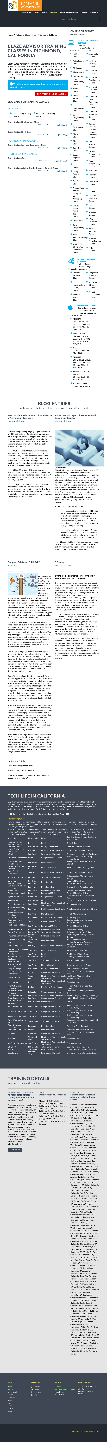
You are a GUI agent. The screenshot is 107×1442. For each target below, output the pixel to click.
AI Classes (77, 68)
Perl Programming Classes (94, 144)
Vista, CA (84, 1241)
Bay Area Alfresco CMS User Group (23, 829)
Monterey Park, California (82, 1249)
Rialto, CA (74, 1155)
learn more (15, 1150)
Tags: (22, 421)
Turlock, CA (75, 1158)
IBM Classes (78, 220)
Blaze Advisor (31, 35)
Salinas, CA (85, 1297)
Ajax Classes (78, 72)
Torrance (87, 1161)
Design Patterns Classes (76, 174)
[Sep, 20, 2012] (60, 565)
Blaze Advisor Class (17, 158)
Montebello (79, 1335)
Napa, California (87, 1265)
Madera (74, 1171)
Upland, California (78, 1332)
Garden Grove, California (81, 1305)
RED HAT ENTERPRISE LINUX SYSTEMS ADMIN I (82, 321)
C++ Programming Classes (78, 127)
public (50, 69)
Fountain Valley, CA (78, 1348)
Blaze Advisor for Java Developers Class (27, 145)
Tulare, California (89, 1150)
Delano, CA (84, 1171)
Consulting (27, 13)
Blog (9, 1403)
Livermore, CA (76, 1313)
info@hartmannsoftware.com (67, 1389)
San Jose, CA (88, 1228)
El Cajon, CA (85, 1174)
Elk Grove (86, 1115)
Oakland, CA (75, 1147)
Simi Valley (87, 1187)
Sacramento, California (83, 1204)
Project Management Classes (94, 294)
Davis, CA (75, 1209)
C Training (60, 562)
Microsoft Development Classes (94, 80)
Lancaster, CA (76, 1295)
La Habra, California (89, 1257)
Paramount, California (83, 1346)
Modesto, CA (85, 1270)
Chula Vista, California (80, 1337)
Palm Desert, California (84, 1142)
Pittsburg (84, 1343)
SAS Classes (94, 170)
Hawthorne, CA (87, 1214)
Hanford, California (82, 1182)
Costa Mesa (88, 1263)
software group (82, 1431)
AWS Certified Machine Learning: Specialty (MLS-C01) (81, 336)
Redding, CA (85, 1123)
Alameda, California (89, 1319)
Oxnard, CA (75, 1115)
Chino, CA (85, 1327)
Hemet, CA (85, 1316)
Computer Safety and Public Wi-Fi (24, 562)
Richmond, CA (86, 1166)
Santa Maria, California (88, 1311)
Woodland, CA (76, 1145)
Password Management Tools (20, 765)
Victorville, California (80, 1110)
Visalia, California (90, 1252)
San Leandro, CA (88, 1126)
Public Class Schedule (70, 13)
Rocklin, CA (75, 1319)
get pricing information (51, 94)
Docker (76, 348)
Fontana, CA (88, 1217)
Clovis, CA (74, 1265)
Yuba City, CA (77, 1300)
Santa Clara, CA (86, 1303)
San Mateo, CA (89, 1281)
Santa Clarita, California (84, 1287)
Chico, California (89, 1147)
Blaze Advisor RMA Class (19, 132)
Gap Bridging (41, 13)
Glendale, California (79, 1104)
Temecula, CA (86, 1134)
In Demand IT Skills (17, 761)
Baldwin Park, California (89, 1260)
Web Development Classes (94, 221)
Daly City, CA (86, 1276)
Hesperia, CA (85, 1351)
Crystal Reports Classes (76, 157)
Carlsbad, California (82, 1118)
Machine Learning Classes (92, 63)
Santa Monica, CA (87, 1225)
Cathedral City (88, 1254)
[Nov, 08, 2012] (13, 421)
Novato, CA (76, 1187)
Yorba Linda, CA (92, 1169)
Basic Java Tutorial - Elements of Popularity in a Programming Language (30, 416)
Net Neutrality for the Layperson (22, 770)
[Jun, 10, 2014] (12, 565)
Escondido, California (80, 1230)
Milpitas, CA (76, 1263)
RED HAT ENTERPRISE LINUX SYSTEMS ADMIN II (82, 360)
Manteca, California (89, 1158)
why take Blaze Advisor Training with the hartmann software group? (21, 1097)
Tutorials (10, 1400)
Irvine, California (81, 1139)
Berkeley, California (88, 1155)
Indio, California (92, 1185)
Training (53, 13)
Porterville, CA (86, 1329)
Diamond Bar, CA (77, 1206)
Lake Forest (75, 1246)
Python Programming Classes (94, 154)
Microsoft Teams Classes (77, 297)
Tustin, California (88, 1209)
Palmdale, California (79, 1284)
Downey (94, 1297)
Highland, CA (76, 1161)
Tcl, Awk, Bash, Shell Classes (93, 198)
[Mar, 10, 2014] (60, 421)
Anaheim (74, 1273)
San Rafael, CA (86, 1193)
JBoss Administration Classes (79, 237)
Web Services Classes (92, 231)
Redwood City (93, 1206)
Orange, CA (85, 1324)
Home (10, 35)
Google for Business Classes (93, 275)
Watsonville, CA (77, 1289)
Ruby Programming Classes (94, 163)
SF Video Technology (48, 829)
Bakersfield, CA (88, 1246)
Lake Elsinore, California (84, 1112)
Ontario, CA (75, 1150)
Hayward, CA (76, 1121)
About (85, 13)
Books (10, 1411)
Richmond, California (48, 35)
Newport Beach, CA (88, 1244)
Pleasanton (89, 1153)
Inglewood (74, 1126)
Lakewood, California (80, 1196)
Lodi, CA (74, 1260)
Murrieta (84, 1198)
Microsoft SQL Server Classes (93, 89)
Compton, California (79, 1220)
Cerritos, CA (89, 1107)
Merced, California (82, 1292)
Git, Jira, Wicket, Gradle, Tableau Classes (76, 211)
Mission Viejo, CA (78, 1321)
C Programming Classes (78, 108)
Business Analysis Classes (77, 275)
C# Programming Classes (78, 117)
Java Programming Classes (78, 227)
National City (76, 1217)
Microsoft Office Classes (93, 285)
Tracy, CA (74, 1212)
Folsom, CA (75, 1257)
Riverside (83, 1236)
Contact (94, 13)
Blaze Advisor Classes (76, 98)
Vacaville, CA (85, 1273)
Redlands (83, 1308)
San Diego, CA (76, 1153)
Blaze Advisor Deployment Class (23, 122)
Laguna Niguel (76, 1137)
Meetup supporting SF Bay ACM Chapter (76, 829)
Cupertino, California (80, 1129)
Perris (88, 1289)
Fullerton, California (82, 1233)
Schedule (11, 1395)
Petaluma (78, 1107)
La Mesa (94, 1316)
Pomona (78, 1281)
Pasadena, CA (76, 1268)
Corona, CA (75, 1254)
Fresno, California (81, 1201)
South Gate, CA (92, 1335)
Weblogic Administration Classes (95, 241)
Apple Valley (89, 1145)
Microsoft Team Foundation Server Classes (94, 101)
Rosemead (74, 1327)
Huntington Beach (82, 1179)
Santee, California (81, 1340)
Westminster (76, 1228)
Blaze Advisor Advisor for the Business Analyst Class (33, 168)
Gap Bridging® (12, 1392)
